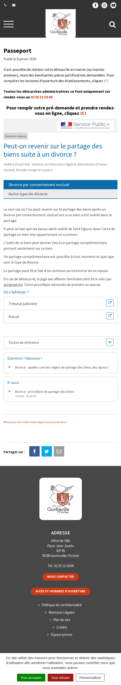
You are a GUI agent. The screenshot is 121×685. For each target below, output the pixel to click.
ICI (106, 80)
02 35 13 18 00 (41, 97)
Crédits (61, 627)
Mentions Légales (62, 612)
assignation (13, 284)
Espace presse (61, 634)
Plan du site (61, 619)
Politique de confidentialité (62, 605)
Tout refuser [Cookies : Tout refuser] (60, 678)
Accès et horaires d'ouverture (60, 591)
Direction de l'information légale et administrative (36, 422)
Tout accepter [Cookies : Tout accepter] (31, 678)
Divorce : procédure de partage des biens (44, 391)
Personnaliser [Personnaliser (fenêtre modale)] (90, 678)
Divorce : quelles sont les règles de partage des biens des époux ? (62, 367)
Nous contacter (60, 577)
